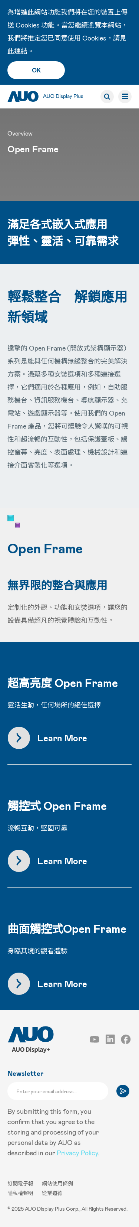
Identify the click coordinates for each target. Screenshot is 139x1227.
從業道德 (52, 1193)
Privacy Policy (77, 1153)
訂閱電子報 (20, 1183)
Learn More (62, 737)
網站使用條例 (57, 1183)
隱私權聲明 (20, 1193)
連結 (20, 51)
